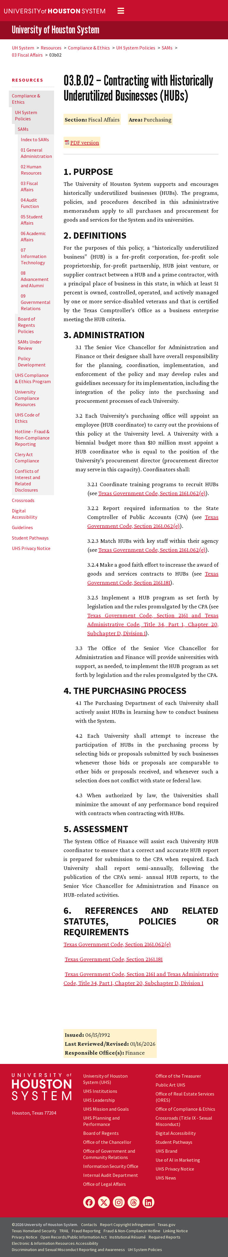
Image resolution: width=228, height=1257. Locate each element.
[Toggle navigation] (120, 11)
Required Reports (164, 1237)
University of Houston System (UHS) (105, 1079)
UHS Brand (166, 1151)
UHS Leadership (99, 1100)
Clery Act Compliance (27, 457)
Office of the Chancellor (107, 1142)
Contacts (89, 1224)
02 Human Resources (31, 170)
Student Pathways (30, 538)
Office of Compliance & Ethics (185, 1109)
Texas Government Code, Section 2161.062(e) (152, 493)
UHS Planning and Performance (101, 1121)
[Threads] (134, 1202)
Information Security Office (110, 1166)
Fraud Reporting (86, 1230)
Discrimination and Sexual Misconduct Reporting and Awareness (68, 1249)
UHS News (166, 1178)
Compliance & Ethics (89, 48)
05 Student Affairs (32, 220)
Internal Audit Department (110, 1175)
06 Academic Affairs (33, 236)
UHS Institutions (100, 1091)
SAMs (167, 48)
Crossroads (23, 500)
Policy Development (32, 361)
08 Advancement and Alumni (35, 279)
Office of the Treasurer (178, 1076)
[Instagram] (119, 1202)
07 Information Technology (33, 256)
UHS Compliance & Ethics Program (33, 378)
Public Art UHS (170, 1085)
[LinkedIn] (148, 1202)
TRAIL (64, 1230)
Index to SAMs (35, 139)
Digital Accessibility (24, 514)
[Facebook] (89, 1202)
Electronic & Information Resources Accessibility (55, 1243)
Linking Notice (175, 1230)
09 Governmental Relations (35, 302)
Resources (51, 48)
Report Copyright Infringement (127, 1224)
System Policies (135, 48)
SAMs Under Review (30, 345)
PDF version (84, 142)
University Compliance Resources (27, 398)
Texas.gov (166, 1224)
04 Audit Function (30, 203)
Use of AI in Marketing (178, 1160)
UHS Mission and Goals (106, 1109)
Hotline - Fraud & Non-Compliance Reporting (32, 437)
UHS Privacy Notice (31, 548)
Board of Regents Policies (26, 325)
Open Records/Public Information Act (73, 1237)
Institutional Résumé (128, 1237)
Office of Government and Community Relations (109, 1154)
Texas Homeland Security (34, 1230)
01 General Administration (36, 153)
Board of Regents (101, 1133)
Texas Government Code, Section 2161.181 (114, 959)
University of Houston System (55, 30)
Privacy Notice (24, 1237)
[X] (104, 1202)
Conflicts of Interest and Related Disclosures (27, 480)
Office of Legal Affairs (104, 1184)
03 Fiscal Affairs (27, 55)
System (23, 48)
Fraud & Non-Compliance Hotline (132, 1230)
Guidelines (22, 527)
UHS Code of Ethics (27, 418)
